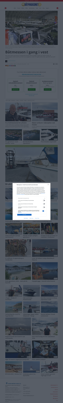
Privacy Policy (37, 218)
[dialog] (31, 201)
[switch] (43, 200)
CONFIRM (24, 214)
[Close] (48, 185)
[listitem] (31, 198)
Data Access (31, 218)
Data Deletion (26, 218)
